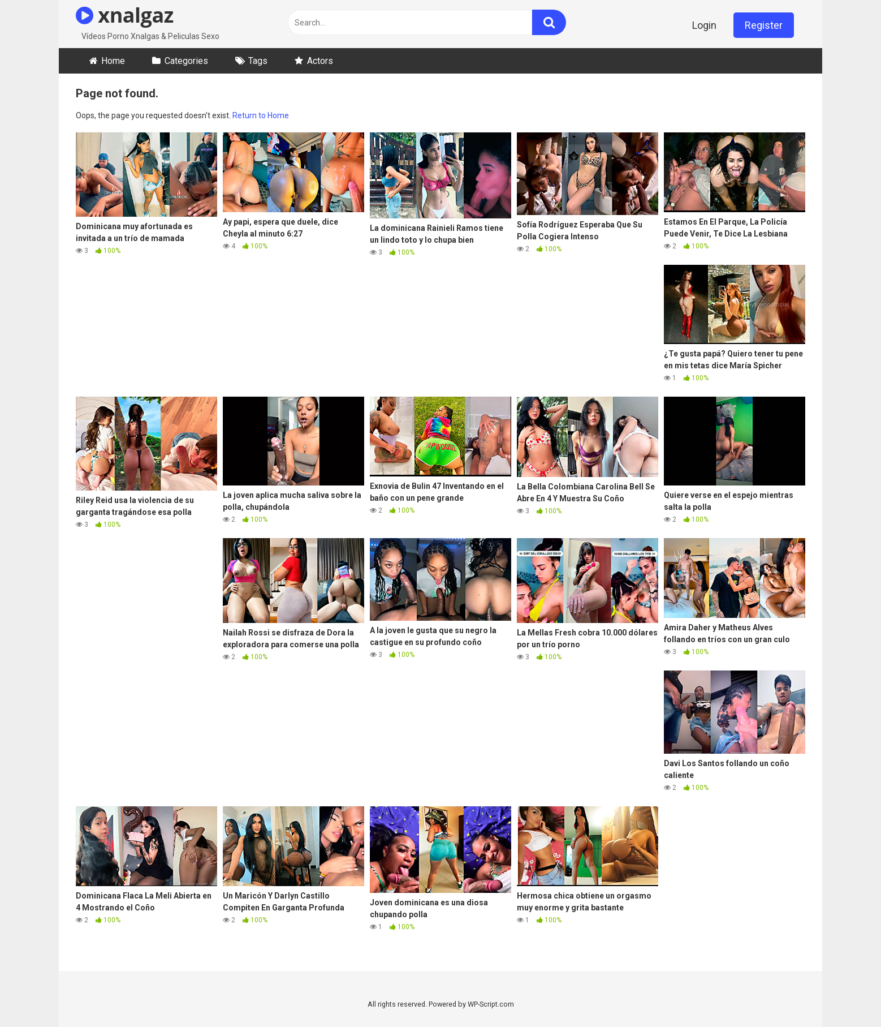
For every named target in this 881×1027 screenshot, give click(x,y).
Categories (186, 60)
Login (704, 25)
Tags (257, 60)
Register (764, 25)
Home (113, 60)
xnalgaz (125, 15)
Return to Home (260, 115)
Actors (320, 60)
